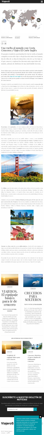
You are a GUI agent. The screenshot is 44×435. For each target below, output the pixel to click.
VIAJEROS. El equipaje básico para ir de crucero (9, 298)
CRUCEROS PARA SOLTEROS (33, 296)
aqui (23, 431)
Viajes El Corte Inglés (15, 76)
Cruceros (17, 37)
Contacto (3, 433)
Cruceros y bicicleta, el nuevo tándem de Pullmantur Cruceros (34, 358)
